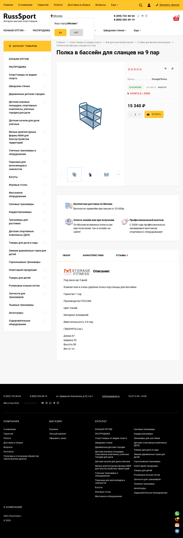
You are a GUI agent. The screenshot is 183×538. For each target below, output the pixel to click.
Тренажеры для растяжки (147, 438)
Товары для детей (143, 470)
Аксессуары (140, 488)
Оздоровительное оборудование (150, 493)
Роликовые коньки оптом (147, 475)
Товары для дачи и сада (146, 450)
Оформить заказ (57, 438)
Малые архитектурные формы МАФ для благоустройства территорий (113, 467)
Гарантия (43, 4)
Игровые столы (103, 492)
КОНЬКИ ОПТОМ (103, 429)
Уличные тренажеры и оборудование (106, 474)
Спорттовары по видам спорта (111, 438)
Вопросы (100, 4)
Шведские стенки (103, 442)
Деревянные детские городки (110, 447)
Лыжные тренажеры (144, 484)
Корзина (53, 429)
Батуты (99, 487)
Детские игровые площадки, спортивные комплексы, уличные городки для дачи (112, 454)
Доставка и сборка (79, 4)
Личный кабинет (57, 434)
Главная (8, 4)
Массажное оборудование (108, 496)
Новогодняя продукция (146, 466)
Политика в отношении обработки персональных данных (21, 457)
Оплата (58, 4)
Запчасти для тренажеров (147, 479)
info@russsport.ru (111, 396)
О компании (25, 4)
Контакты (9, 451)
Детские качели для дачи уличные (112, 461)
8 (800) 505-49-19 (124, 19)
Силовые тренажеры (144, 429)
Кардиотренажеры (143, 434)
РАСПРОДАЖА (102, 434)
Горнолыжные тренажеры (147, 461)
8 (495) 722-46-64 (124, 15)
